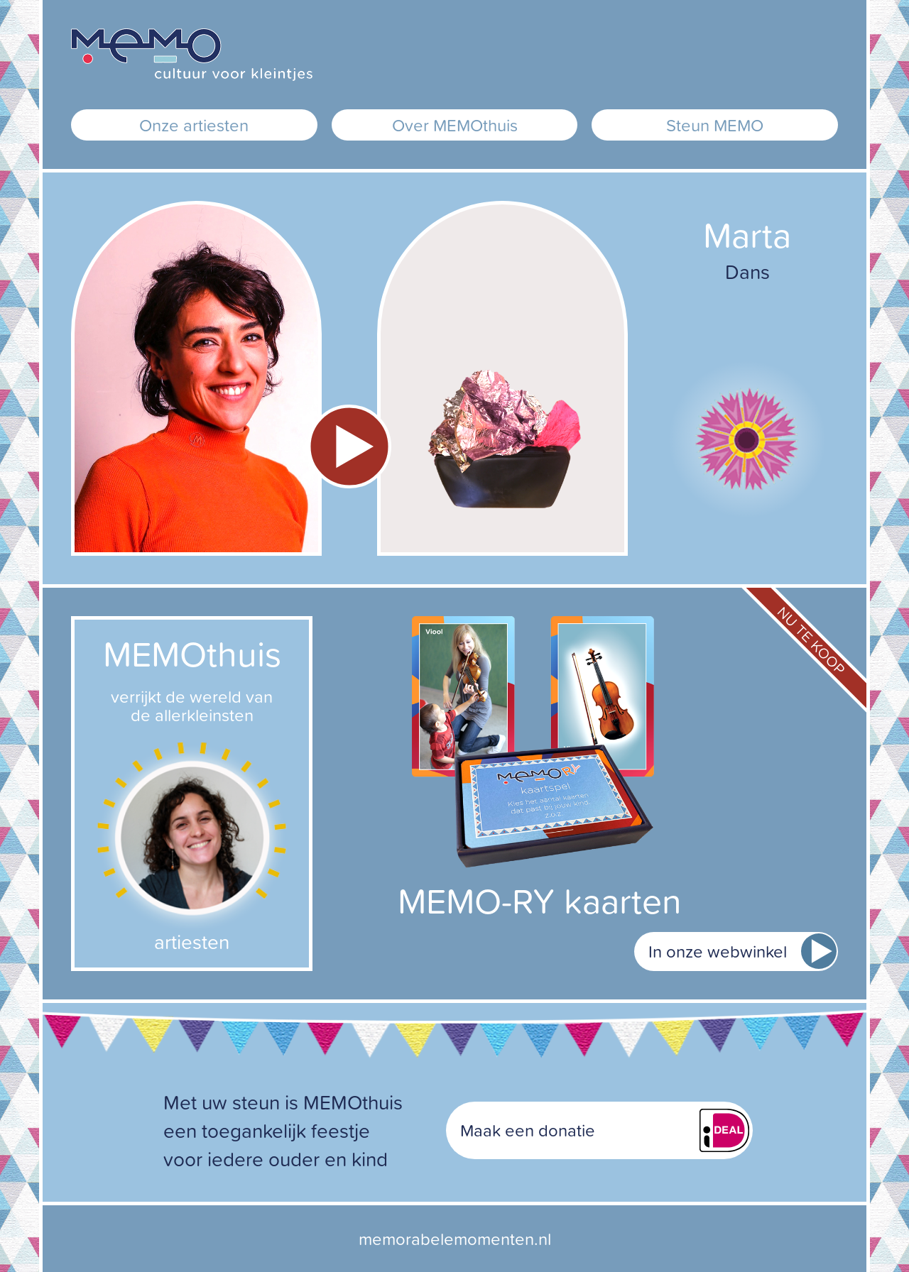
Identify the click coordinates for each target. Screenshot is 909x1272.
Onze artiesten (194, 125)
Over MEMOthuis (455, 125)
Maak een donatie (527, 1130)
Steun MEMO (714, 125)
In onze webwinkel (717, 951)
